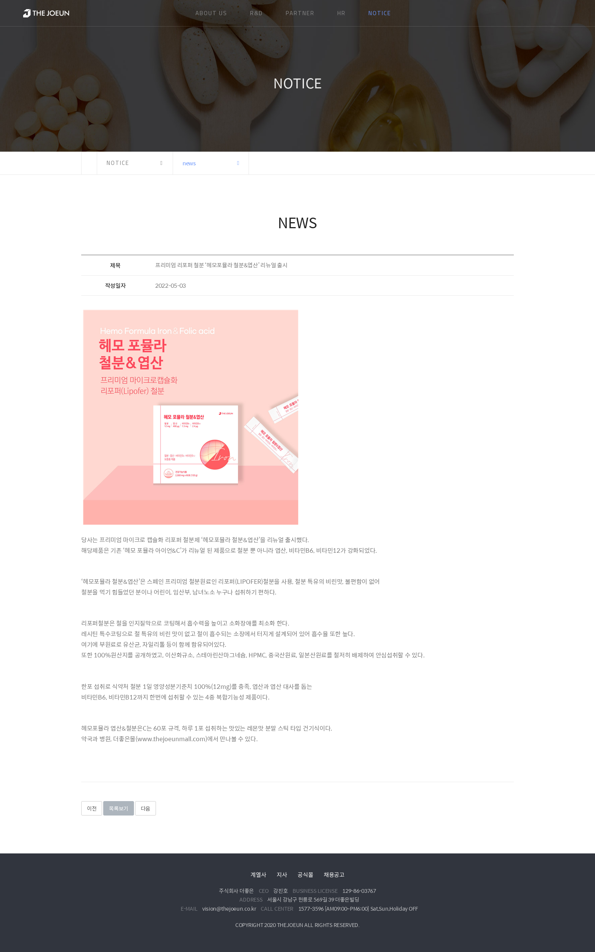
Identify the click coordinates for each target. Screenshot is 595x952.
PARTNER (300, 13)
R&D (256, 13)
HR (341, 13)
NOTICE (379, 13)
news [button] (189, 162)
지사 (282, 874)
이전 (91, 808)
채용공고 (334, 874)
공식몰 (305, 874)
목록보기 (118, 808)
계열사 (258, 874)
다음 (145, 808)
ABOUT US (211, 13)
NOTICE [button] (118, 162)
